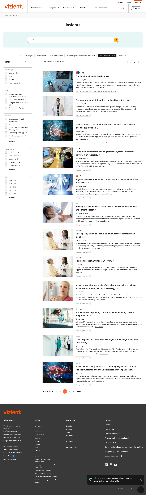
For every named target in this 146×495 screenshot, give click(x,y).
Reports (37, 441)
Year (6, 177)
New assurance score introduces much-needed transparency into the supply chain (105, 126)
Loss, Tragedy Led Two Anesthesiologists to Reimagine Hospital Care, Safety (107, 341)
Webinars (38, 438)
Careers (128, 2)
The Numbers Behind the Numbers (92, 76)
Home (6, 15)
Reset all (27, 62)
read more (100, 87)
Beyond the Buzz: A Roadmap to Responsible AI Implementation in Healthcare (107, 181)
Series (7, 91)
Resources (69, 436)
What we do (36, 8)
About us (83, 8)
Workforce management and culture (45, 481)
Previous (20, 55)
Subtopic (8, 116)
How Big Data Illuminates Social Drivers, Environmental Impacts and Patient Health (107, 208)
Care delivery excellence (12, 434)
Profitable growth (10, 431)
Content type (9, 70)
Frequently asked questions (116, 451)
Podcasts (38, 444)
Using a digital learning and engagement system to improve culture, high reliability (105, 153)
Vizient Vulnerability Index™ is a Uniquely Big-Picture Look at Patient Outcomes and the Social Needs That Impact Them (106, 368)
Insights (52, 8)
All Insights (29, 56)
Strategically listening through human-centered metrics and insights (105, 235)
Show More (12, 142)
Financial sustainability (11, 437)
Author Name (9, 149)
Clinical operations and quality (46, 477)
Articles (37, 451)
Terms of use (110, 442)
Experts (68, 432)
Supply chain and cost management (50, 56)
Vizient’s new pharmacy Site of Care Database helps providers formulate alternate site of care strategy (106, 287)
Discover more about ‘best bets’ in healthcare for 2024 (103, 100)
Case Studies (39, 435)
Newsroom (67, 8)
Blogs (37, 447)
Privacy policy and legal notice (117, 438)
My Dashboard (101, 8)
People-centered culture (12, 441)
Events (120, 2)
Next (125, 55)
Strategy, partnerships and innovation (81, 56)
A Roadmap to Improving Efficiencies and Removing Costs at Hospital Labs (105, 314)
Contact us (137, 2)
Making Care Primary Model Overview (94, 261)
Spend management (10, 449)
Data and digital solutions (12, 452)
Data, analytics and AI (107, 56)
